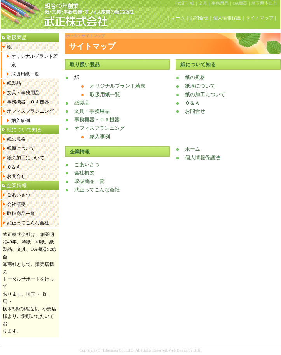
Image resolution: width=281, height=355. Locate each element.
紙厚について (21, 148)
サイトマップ (260, 18)
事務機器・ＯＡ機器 (28, 102)
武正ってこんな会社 (28, 223)
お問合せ (199, 18)
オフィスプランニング (30, 111)
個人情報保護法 (202, 157)
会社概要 (16, 204)
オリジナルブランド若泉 (34, 60)
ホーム (178, 18)
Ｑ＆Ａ (14, 167)
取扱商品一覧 (21, 213)
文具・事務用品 (23, 92)
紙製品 (14, 83)
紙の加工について (25, 157)
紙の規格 (16, 139)
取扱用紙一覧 (25, 74)
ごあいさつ (18, 195)
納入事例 (20, 120)
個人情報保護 (227, 18)
